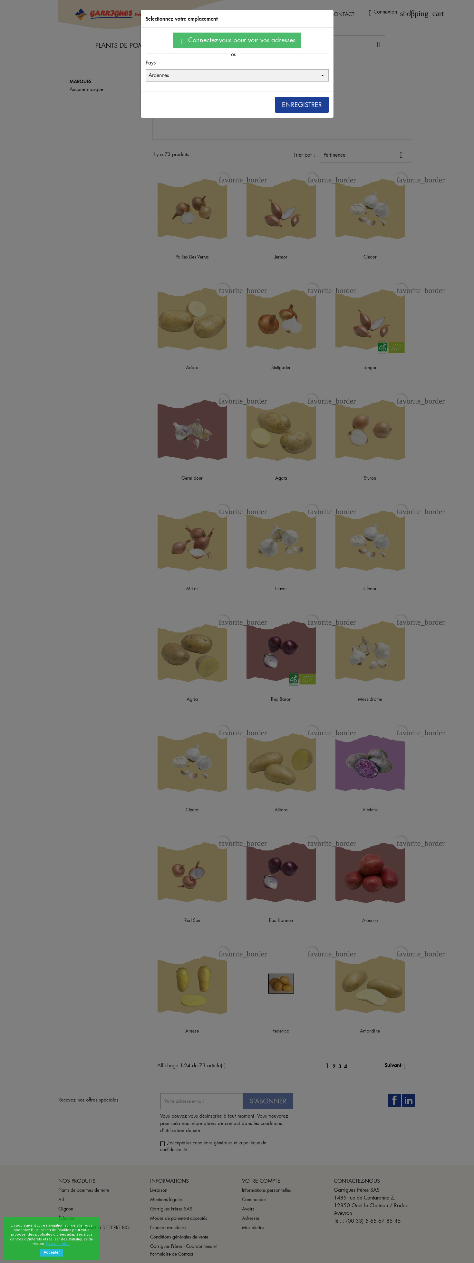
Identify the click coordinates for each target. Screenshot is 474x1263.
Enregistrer (302, 105)
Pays (151, 62)
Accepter (52, 1252)
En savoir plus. (58, 1244)
